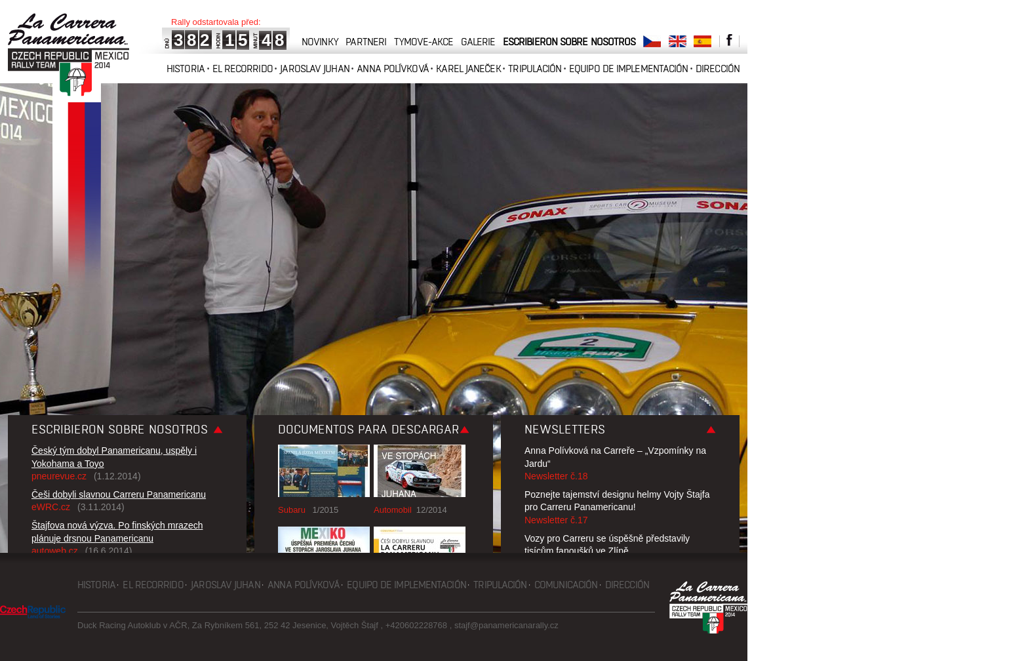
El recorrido (242, 68)
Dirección (718, 68)
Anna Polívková (392, 68)
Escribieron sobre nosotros (569, 41)
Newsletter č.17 (555, 520)
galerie (478, 41)
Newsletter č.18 (555, 476)
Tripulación (534, 68)
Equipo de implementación (628, 68)
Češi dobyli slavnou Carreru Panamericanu (118, 494)
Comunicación (565, 584)
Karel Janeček (468, 68)
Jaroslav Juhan (314, 68)
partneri (366, 41)
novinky (320, 41)
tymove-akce (423, 41)
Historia (186, 68)
